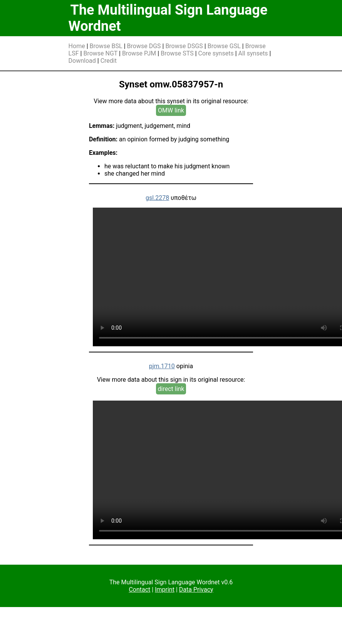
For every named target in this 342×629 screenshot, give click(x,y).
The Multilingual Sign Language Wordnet (168, 18)
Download (82, 60)
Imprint (164, 589)
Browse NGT (100, 53)
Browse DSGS (184, 46)
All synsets (253, 53)
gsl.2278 (157, 197)
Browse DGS (144, 46)
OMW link (171, 110)
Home (77, 46)
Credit (109, 60)
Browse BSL (106, 46)
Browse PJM (139, 53)
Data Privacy (196, 589)
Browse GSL (224, 46)
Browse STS (177, 53)
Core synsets (216, 53)
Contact (139, 589)
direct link (171, 388)
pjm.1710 (162, 366)
